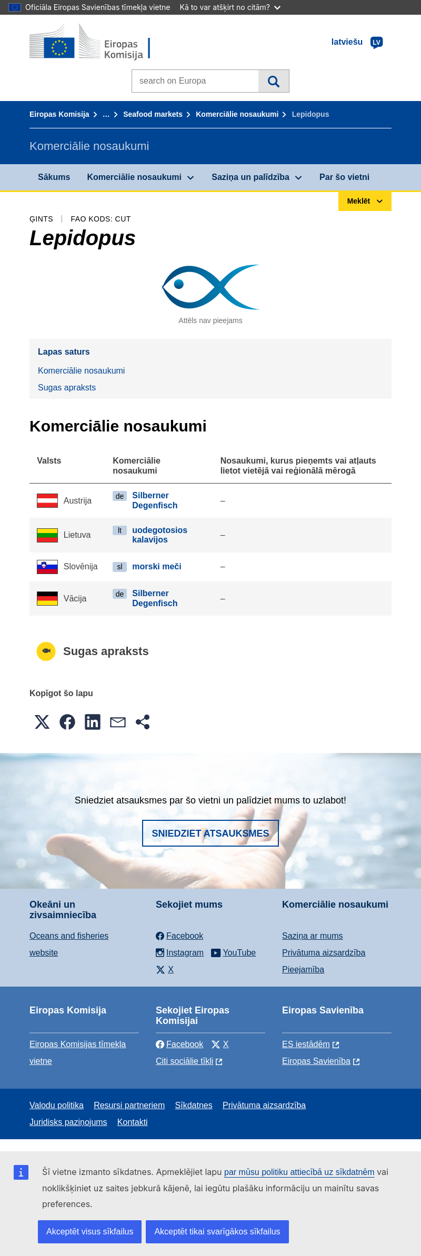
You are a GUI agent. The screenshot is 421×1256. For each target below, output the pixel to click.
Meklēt (273, 81)
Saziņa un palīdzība (250, 177)
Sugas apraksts (67, 387)
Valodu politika (56, 1105)
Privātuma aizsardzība (323, 952)
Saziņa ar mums (312, 935)
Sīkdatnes (194, 1105)
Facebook (179, 1044)
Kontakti (132, 1122)
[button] (42, 721)
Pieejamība (303, 969)
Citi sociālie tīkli (184, 1061)
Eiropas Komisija (59, 114)
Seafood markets (153, 114)
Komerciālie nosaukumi (237, 114)
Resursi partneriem (129, 1105)
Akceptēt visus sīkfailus (89, 1231)
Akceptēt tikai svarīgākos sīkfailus (217, 1231)
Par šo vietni (344, 177)
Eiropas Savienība (316, 1061)
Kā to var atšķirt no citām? (229, 7)
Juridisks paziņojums (68, 1122)
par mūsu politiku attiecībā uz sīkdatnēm (299, 1172)
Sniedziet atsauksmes (210, 833)
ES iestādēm (306, 1044)
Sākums (54, 177)
